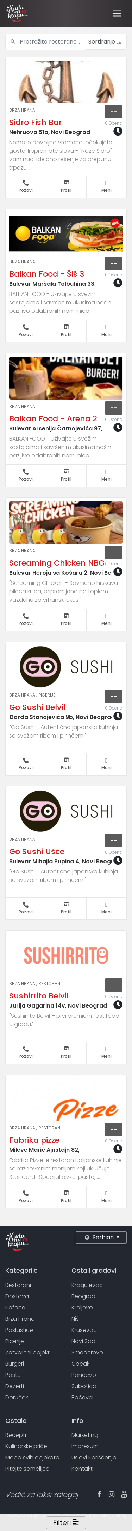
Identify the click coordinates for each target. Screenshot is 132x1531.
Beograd (83, 1296)
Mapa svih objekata (32, 1457)
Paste (13, 1375)
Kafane (15, 1308)
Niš (75, 1319)
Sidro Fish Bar (35, 122)
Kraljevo (82, 1308)
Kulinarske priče (26, 1446)
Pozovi (26, 186)
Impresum (85, 1446)
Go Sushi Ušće (36, 851)
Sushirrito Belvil (39, 995)
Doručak (16, 1397)
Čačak (80, 1364)
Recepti (15, 1435)
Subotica (83, 1386)
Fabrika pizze (34, 1140)
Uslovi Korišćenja (94, 1457)
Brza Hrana (22, 110)
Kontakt (82, 1469)
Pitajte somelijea (27, 1469)
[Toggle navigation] (116, 13)
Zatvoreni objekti (28, 1352)
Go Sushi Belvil (37, 707)
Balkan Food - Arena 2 (53, 418)
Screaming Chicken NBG (57, 562)
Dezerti (14, 1386)
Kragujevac (87, 1285)
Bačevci (82, 1397)
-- (114, 111)
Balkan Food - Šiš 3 (46, 274)
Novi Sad (83, 1341)
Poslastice (19, 1330)
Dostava (17, 1296)
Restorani (49, 983)
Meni (106, 186)
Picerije (46, 695)
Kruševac (84, 1330)
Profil (66, 186)
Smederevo (87, 1352)
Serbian (100, 1237)
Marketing (84, 1435)
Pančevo (83, 1375)
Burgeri (14, 1364)
